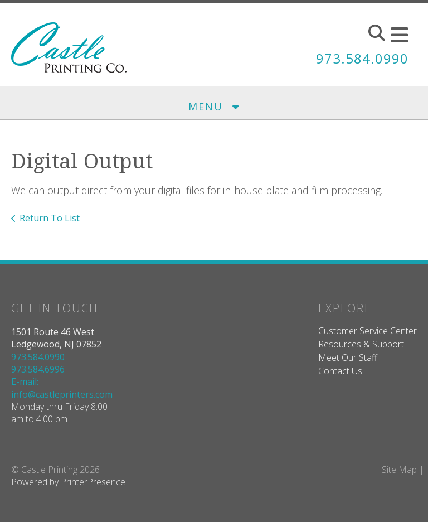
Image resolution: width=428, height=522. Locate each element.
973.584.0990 (362, 58)
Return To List (50, 218)
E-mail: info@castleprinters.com (62, 387)
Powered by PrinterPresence (68, 482)
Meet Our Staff (347, 357)
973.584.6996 (38, 369)
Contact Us (340, 371)
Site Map (399, 469)
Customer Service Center (367, 331)
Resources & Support (361, 344)
